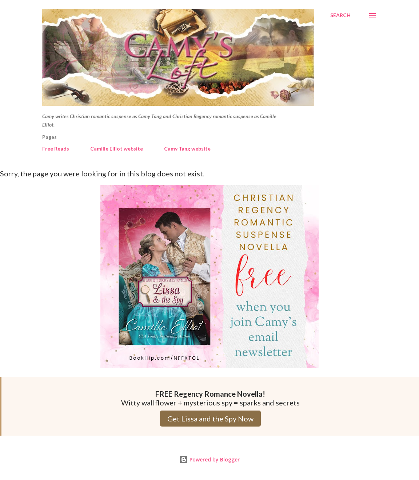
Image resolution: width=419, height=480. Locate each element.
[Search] (340, 15)
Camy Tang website (187, 148)
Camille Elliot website (116, 148)
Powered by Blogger (209, 459)
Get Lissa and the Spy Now (210, 418)
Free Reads (55, 148)
